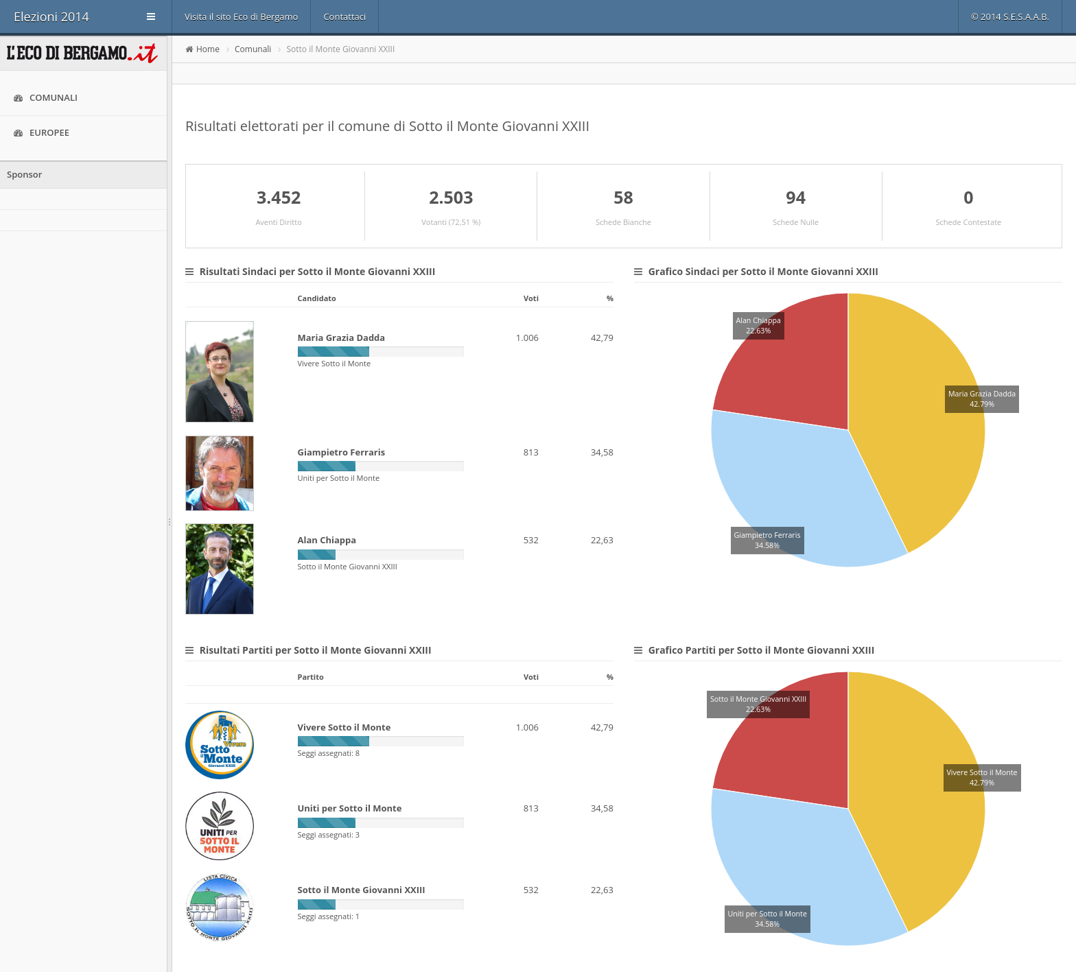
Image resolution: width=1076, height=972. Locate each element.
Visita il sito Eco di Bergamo (241, 16)
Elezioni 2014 (51, 16)
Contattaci (344, 16)
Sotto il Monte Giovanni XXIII (341, 49)
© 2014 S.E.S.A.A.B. (1010, 16)
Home (208, 49)
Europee (41, 133)
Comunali (46, 98)
